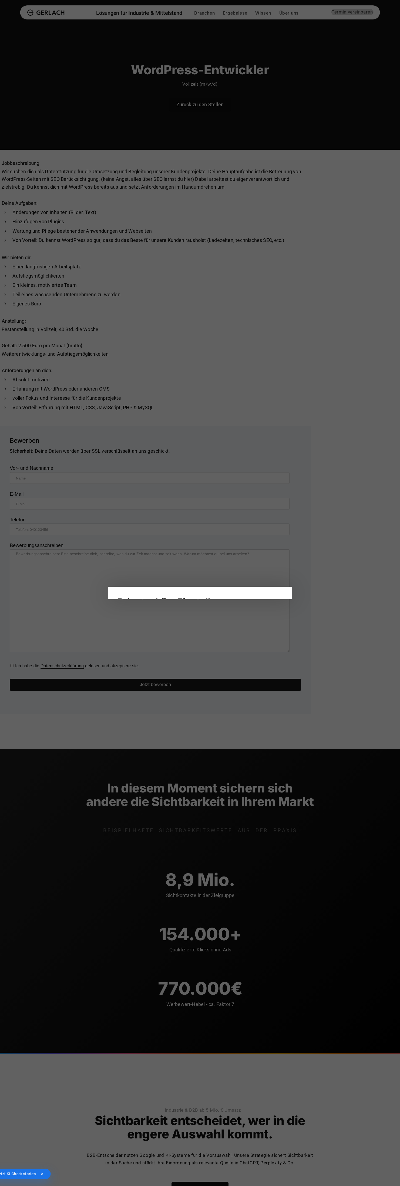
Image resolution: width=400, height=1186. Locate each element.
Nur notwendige (174, 650)
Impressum (128, 671)
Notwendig (132, 581)
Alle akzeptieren (135, 650)
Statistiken (211, 581)
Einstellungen (188, 557)
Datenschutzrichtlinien (152, 557)
